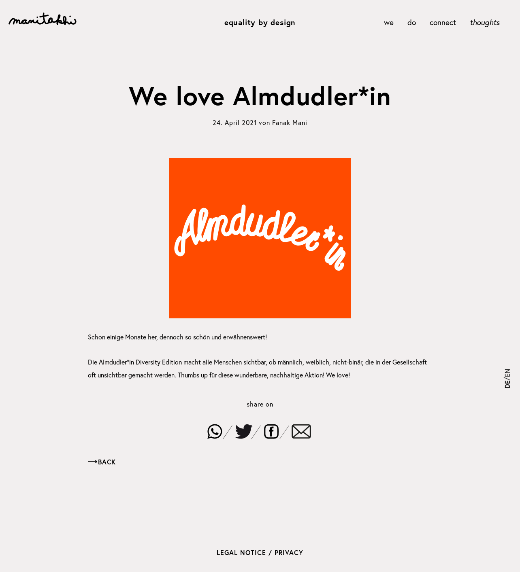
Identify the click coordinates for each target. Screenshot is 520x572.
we (389, 22)
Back (107, 462)
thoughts (485, 22)
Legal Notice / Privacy (260, 552)
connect (443, 22)
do (411, 22)
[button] (215, 431)
